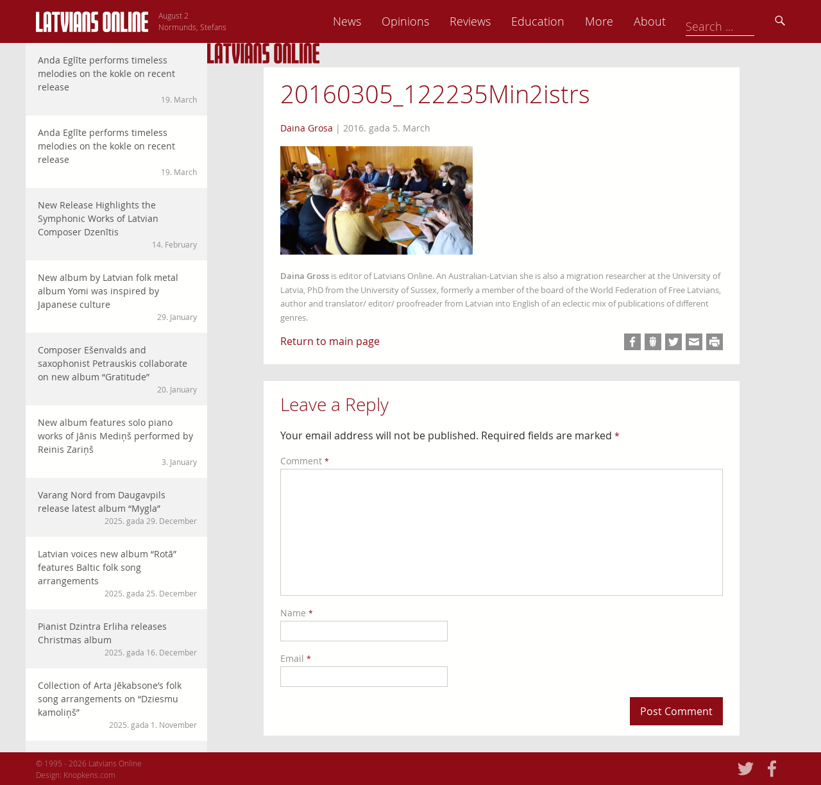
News (435, 21)
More (687, 21)
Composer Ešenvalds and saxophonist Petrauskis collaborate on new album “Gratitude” (117, 369)
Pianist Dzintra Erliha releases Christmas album (117, 639)
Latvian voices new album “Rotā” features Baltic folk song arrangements (117, 573)
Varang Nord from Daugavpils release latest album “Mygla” (117, 508)
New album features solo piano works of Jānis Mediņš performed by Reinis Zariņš (117, 442)
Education (626, 21)
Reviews (558, 21)
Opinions (494, 21)
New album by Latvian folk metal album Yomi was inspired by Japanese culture (117, 297)
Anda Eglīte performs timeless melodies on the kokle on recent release (117, 79)
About (738, 21)
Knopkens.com (89, 775)
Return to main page (330, 341)
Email (295, 658)
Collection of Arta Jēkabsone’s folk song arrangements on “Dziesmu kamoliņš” (117, 704)
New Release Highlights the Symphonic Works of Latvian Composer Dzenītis (117, 224)
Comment (304, 461)
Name (296, 613)
